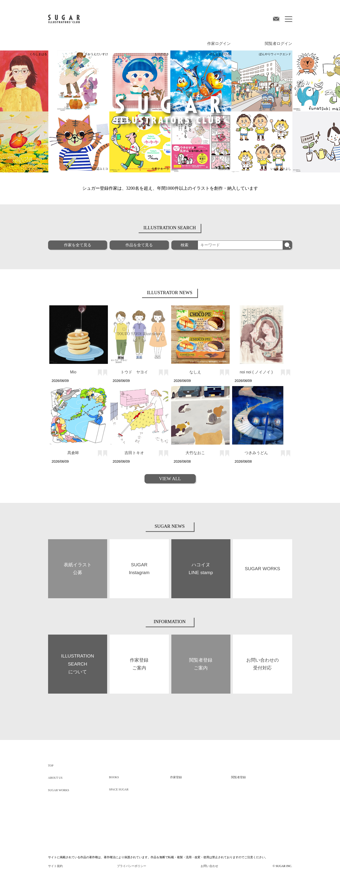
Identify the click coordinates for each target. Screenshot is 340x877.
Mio (73, 372)
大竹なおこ (195, 452)
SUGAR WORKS (58, 790)
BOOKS (114, 777)
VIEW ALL (170, 478)
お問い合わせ (209, 865)
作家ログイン (219, 43)
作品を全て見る (139, 245)
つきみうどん (256, 452)
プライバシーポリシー (131, 865)
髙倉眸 (73, 452)
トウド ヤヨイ (134, 372)
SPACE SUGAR (119, 789)
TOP (50, 765)
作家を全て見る (77, 245)
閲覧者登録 (238, 777)
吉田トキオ (134, 452)
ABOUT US (55, 777)
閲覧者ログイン (278, 43)
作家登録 (176, 777)
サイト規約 (55, 865)
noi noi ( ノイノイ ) (256, 372)
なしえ (195, 372)
